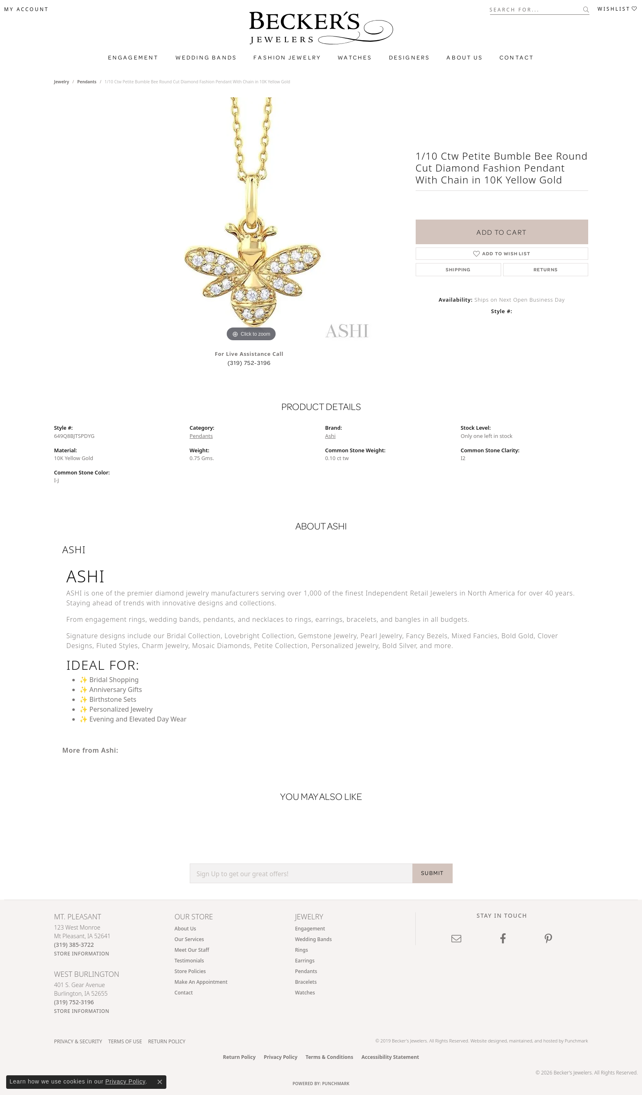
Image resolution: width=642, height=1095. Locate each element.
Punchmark (576, 1041)
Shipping (458, 269)
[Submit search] (586, 9)
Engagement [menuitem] (310, 928)
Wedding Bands (206, 57)
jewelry (61, 82)
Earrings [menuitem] (305, 960)
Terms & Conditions (329, 1057)
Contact (516, 57)
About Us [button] (464, 57)
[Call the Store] (74, 944)
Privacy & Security (78, 1041)
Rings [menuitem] (301, 949)
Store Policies (190, 971)
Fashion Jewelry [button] (287, 57)
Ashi (330, 436)
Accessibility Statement (390, 1057)
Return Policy (167, 1041)
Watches (355, 57)
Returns (546, 269)
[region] (251, 220)
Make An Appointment (201, 981)
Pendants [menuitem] (306, 971)
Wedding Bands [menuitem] (313, 939)
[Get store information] (82, 953)
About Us (185, 928)
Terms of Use (125, 1041)
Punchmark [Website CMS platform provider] (336, 1083)
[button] (26, 9)
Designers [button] (409, 57)
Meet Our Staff (192, 949)
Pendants (87, 82)
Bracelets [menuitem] (306, 981)
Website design (486, 1041)
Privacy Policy (280, 1057)
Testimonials (189, 960)
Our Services (189, 939)
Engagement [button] (133, 57)
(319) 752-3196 (249, 363)
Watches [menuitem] (305, 992)
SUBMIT (432, 873)
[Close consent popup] (159, 1081)
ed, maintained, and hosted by (533, 1041)
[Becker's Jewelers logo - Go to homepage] (321, 29)
